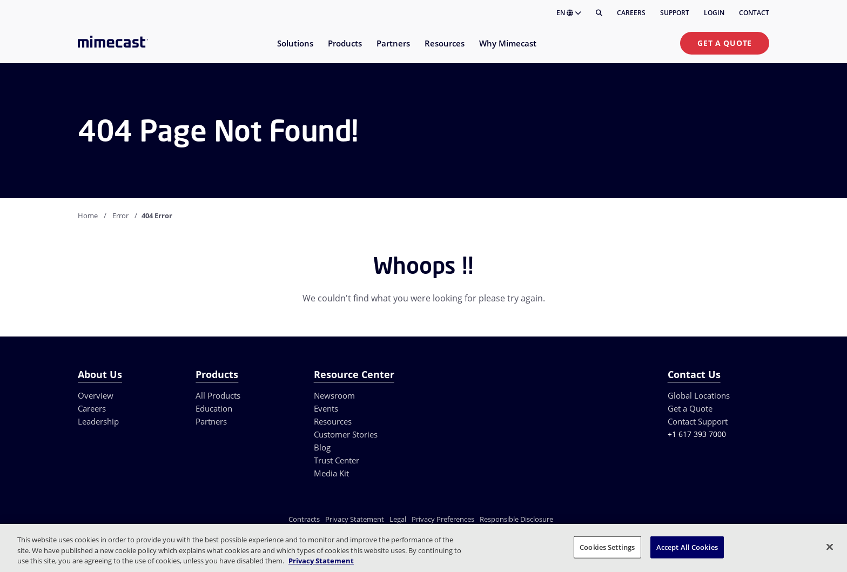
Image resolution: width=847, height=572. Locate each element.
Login (714, 12)
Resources (333, 421)
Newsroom (334, 395)
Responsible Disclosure (516, 519)
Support (674, 12)
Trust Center (336, 460)
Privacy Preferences (443, 519)
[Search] (599, 12)
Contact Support (698, 421)
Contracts (304, 519)
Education (214, 408)
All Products (218, 395)
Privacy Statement (354, 519)
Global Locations (699, 395)
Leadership (98, 421)
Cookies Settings (607, 546)
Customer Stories (346, 434)
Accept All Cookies (687, 546)
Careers (631, 12)
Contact (754, 12)
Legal (397, 519)
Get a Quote (724, 43)
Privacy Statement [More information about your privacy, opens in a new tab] (321, 561)
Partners (211, 421)
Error (120, 215)
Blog (322, 447)
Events (326, 408)
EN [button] (568, 12)
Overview (95, 395)
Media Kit (331, 473)
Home (88, 215)
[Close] (830, 546)
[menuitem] (295, 50)
